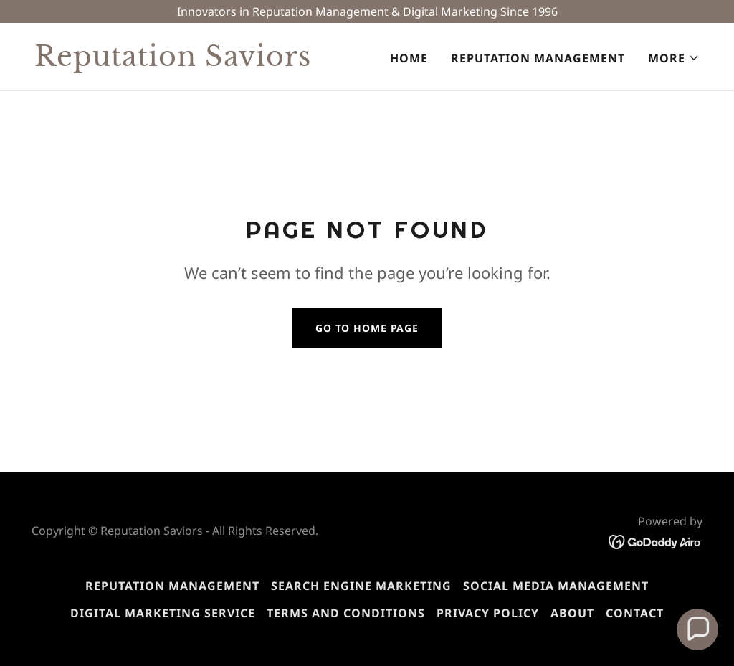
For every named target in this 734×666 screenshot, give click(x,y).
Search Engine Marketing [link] (361, 586)
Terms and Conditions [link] (346, 613)
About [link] (572, 613)
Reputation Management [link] (538, 58)
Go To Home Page (367, 328)
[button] (674, 58)
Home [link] (409, 58)
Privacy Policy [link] (488, 613)
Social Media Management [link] (556, 586)
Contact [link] (635, 613)
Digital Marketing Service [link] (162, 613)
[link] (195, 62)
